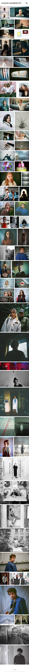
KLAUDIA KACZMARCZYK (11, 3)
